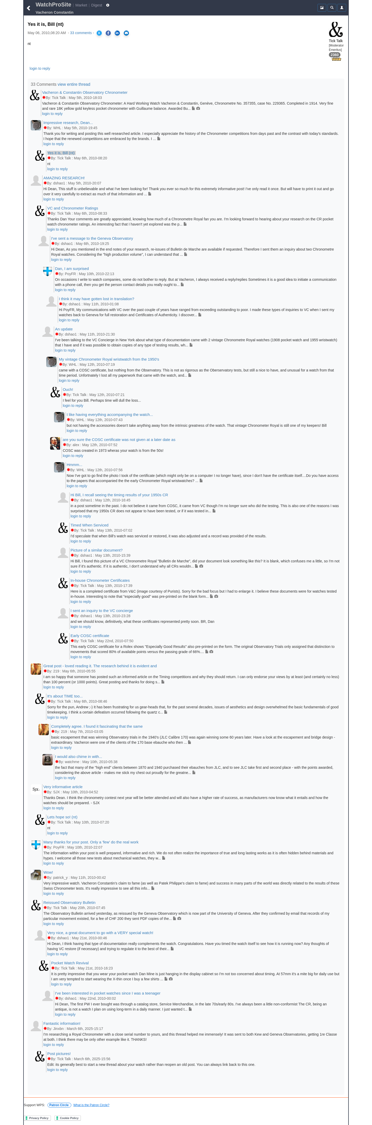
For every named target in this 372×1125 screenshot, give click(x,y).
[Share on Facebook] (108, 33)
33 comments (81, 33)
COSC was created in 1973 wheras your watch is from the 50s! (113, 450)
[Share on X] (99, 33)
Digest (96, 5)
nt (48, 164)
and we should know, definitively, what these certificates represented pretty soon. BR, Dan (142, 621)
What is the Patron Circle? (91, 1105)
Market (81, 5)
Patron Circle (59, 1105)
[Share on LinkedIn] (117, 33)
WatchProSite (53, 5)
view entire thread (74, 84)
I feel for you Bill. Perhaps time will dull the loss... (102, 400)
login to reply (40, 68)
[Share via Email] (126, 33)
